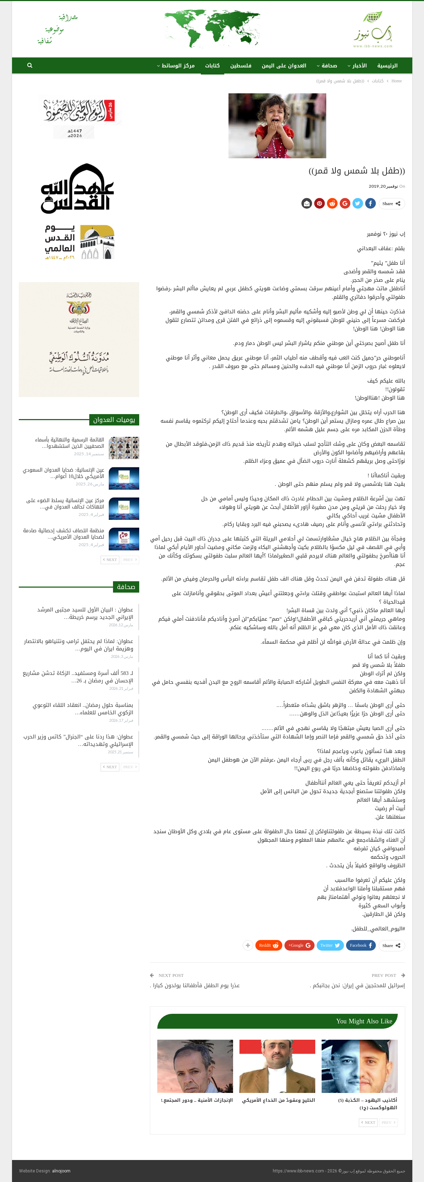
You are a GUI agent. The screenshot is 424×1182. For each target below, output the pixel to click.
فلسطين (240, 66)
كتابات (212, 66)
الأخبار (359, 66)
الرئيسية (387, 66)
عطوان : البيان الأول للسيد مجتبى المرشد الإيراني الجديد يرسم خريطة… (85, 613)
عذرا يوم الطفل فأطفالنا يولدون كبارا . (195, 985)
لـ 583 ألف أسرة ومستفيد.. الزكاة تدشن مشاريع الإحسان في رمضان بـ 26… (78, 677)
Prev (388, 1122)
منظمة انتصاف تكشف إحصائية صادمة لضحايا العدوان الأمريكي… (63, 534)
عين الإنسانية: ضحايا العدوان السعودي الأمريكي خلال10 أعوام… (63, 473)
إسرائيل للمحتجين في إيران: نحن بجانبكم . (357, 985)
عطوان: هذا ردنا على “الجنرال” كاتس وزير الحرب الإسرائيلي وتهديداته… (78, 740)
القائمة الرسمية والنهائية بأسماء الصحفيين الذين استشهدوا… (69, 443)
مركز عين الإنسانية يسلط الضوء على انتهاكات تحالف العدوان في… (65, 504)
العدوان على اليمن (284, 66)
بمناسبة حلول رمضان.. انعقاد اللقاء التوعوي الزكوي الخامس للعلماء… (83, 709)
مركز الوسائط (178, 66)
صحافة (329, 66)
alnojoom (61, 1171)
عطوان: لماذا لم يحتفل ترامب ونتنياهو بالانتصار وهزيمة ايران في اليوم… (78, 645)
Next (368, 1122)
